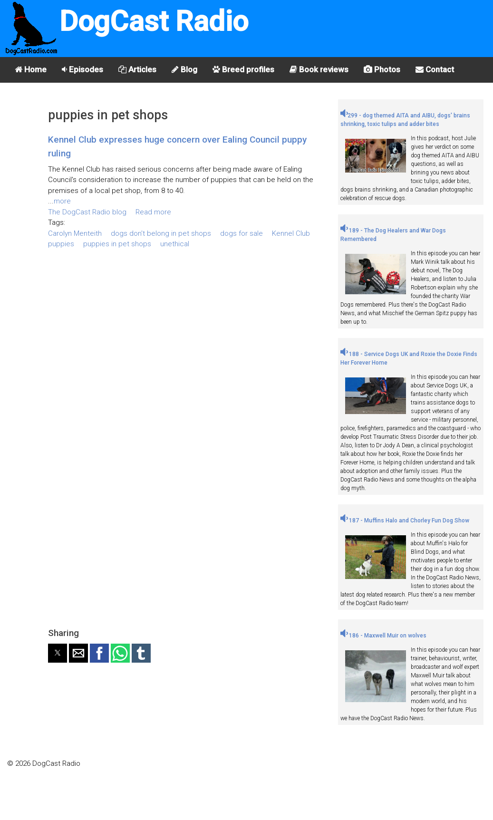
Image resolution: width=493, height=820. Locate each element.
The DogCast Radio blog (87, 212)
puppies (61, 244)
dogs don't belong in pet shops (161, 233)
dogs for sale (241, 233)
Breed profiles (243, 69)
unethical (174, 244)
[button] (57, 653)
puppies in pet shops (117, 244)
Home (31, 69)
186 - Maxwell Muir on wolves (383, 635)
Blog (184, 69)
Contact (435, 69)
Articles (137, 69)
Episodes (82, 69)
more (62, 201)
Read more (153, 212)
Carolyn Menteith (75, 233)
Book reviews (319, 69)
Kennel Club (291, 233)
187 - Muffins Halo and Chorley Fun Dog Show (404, 520)
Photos (382, 69)
